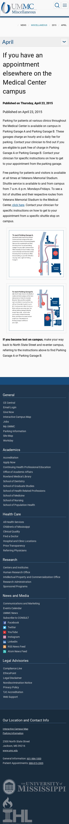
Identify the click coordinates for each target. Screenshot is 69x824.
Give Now (8, 412)
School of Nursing (13, 500)
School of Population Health (19, 505)
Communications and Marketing (21, 603)
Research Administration (17, 582)
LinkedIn (10, 641)
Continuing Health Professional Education (27, 467)
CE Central (9, 402)
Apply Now (9, 462)
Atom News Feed (15, 651)
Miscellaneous (24, 12)
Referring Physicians (14, 550)
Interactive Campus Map (17, 417)
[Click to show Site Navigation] (64, 5)
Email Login (9, 407)
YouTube (10, 632)
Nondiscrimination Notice (17, 682)
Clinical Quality (11, 531)
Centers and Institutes (15, 567)
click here (18, 205)
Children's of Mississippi (16, 526)
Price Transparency (14, 545)
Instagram (11, 637)
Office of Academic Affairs (18, 472)
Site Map (8, 435)
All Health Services (13, 522)
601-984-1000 (34, 758)
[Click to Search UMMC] (57, 5)
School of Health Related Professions (24, 491)
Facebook (11, 622)
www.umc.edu (10, 750)
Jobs (6, 421)
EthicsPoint (9, 673)
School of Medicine (13, 495)
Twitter (9, 627)
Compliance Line (12, 668)
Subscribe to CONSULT (16, 617)
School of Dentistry (14, 481)
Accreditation (10, 457)
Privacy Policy (11, 687)
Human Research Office (16, 572)
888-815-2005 (36, 763)
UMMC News (10, 613)
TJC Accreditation (13, 692)
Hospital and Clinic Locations (19, 541)
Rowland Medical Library (17, 476)
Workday (8, 440)
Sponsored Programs (15, 586)
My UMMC (9, 426)
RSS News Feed (14, 646)
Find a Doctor (10, 536)
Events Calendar (12, 608)
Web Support (10, 697)
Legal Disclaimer (12, 678)
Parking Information (14, 431)
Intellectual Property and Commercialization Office (31, 577)
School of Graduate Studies (18, 486)
